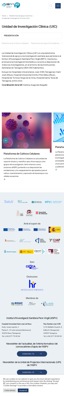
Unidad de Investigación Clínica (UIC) (16, 18)
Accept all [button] (23, 390)
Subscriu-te (28, 354)
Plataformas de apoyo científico (20, 16)
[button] (6, 140)
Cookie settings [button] (10, 390)
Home (4, 16)
